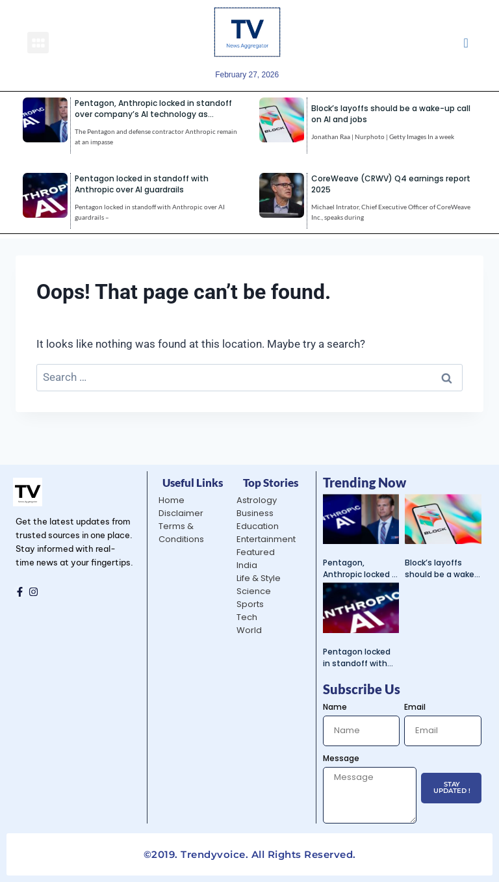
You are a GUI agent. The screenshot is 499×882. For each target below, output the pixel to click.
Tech (247, 617)
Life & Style (259, 578)
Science (254, 591)
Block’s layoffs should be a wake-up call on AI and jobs (442, 568)
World (249, 630)
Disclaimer (181, 513)
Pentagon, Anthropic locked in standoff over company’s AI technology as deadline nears (153, 114)
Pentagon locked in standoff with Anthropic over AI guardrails (142, 184)
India (247, 565)
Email (415, 706)
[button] (38, 42)
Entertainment (266, 539)
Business (255, 513)
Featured (256, 552)
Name (335, 706)
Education (258, 526)
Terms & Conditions (181, 532)
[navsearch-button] (465, 42)
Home (172, 500)
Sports (250, 604)
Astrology (257, 500)
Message (341, 758)
